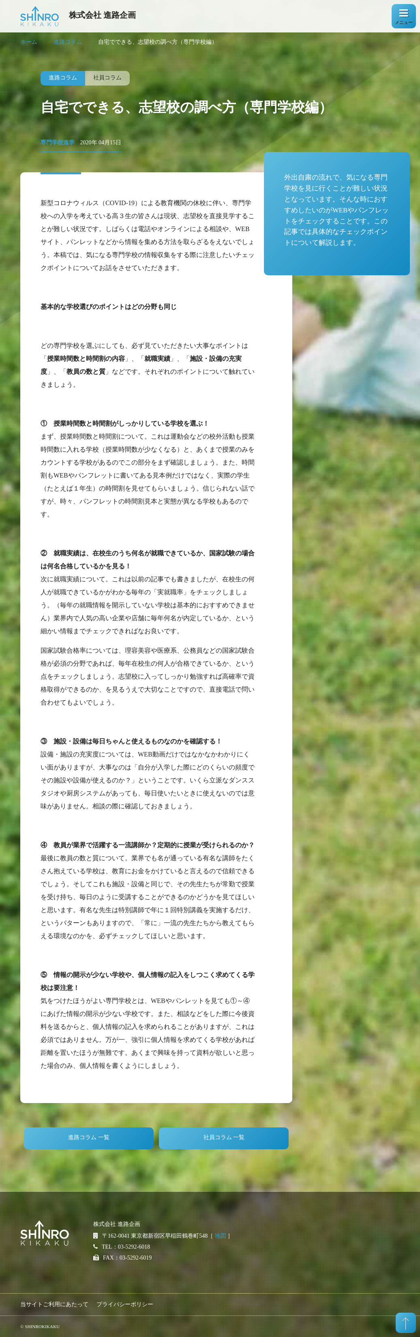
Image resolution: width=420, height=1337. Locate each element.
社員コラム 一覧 (224, 1137)
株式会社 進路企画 (102, 15)
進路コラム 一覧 (88, 1137)
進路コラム (68, 42)
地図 (220, 1236)
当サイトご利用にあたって (54, 1304)
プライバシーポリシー (124, 1304)
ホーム (28, 42)
